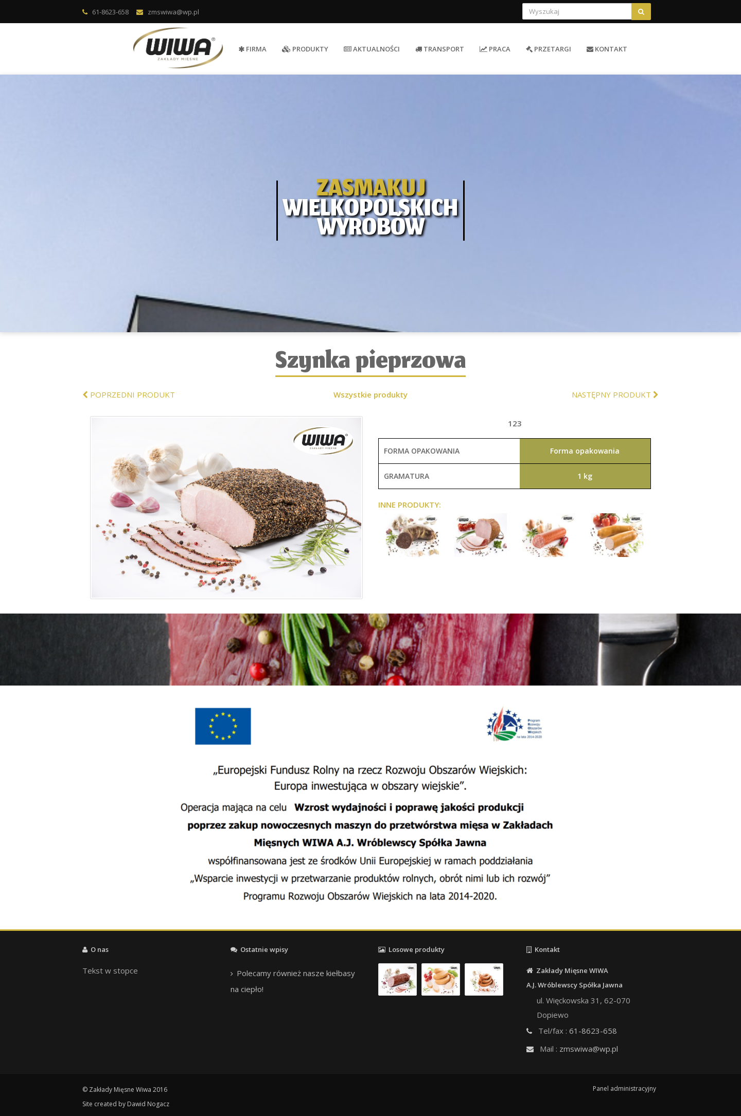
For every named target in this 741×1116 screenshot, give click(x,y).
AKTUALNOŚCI (372, 48)
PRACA (495, 48)
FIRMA (252, 48)
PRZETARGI (548, 48)
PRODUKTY (305, 48)
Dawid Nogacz (148, 1104)
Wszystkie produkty (370, 394)
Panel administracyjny (624, 1088)
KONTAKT (607, 48)
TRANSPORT (439, 48)
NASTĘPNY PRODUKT (615, 394)
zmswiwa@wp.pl (173, 11)
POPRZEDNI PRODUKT (128, 394)
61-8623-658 (110, 11)
